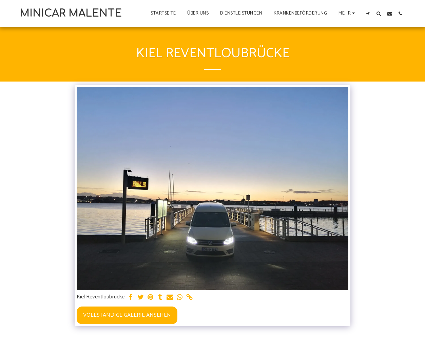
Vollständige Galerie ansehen (127, 315)
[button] (368, 13)
